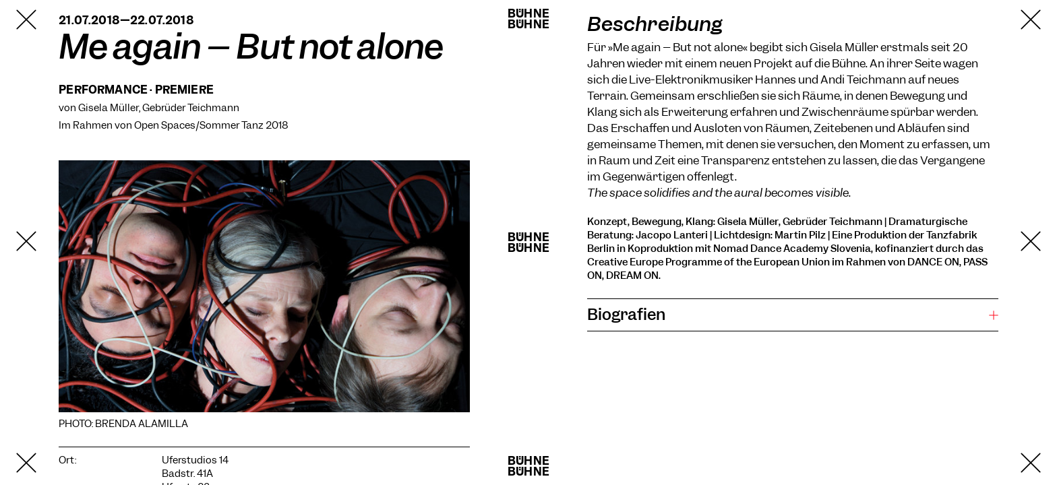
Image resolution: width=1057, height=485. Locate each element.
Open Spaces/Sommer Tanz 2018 (211, 125)
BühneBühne (528, 19)
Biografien (626, 314)
